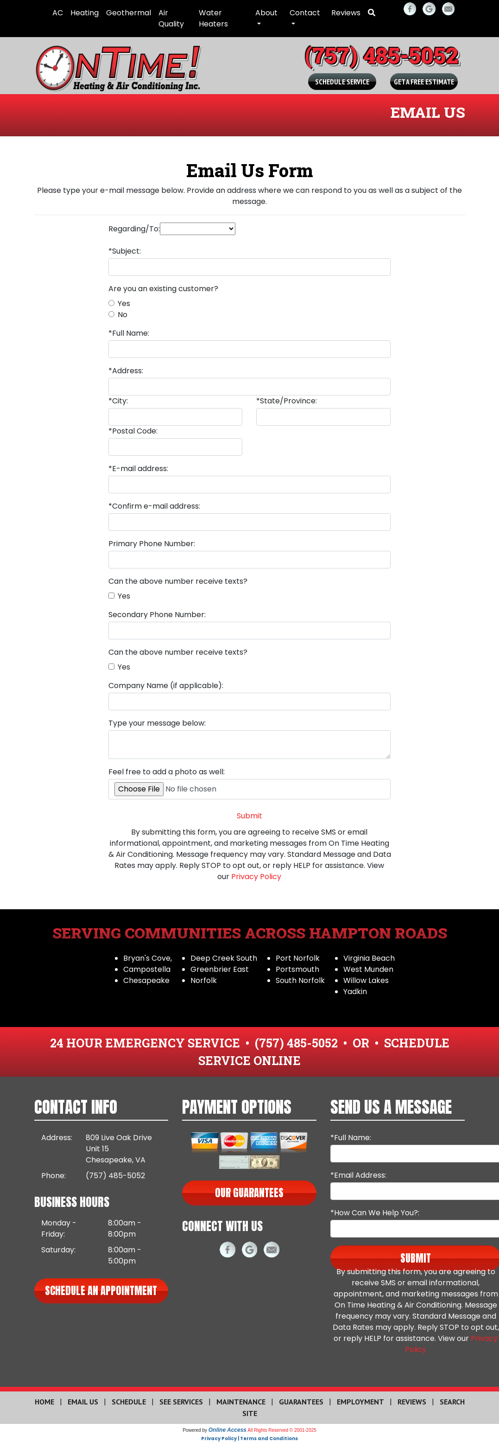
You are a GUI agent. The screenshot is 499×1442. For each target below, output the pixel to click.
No (122, 314)
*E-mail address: (138, 468)
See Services (181, 1401)
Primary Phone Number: (151, 543)
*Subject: (124, 251)
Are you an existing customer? (163, 288)
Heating (84, 12)
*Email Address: (358, 1175)
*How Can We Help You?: (374, 1212)
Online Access (227, 1430)
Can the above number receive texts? (177, 581)
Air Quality (171, 18)
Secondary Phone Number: (157, 614)
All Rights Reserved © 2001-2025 (281, 1430)
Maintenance (240, 1401)
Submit (249, 815)
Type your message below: (157, 723)
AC (57, 12)
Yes (124, 303)
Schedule (129, 1401)
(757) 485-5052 (381, 55)
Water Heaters (213, 18)
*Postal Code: (133, 431)
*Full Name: (128, 333)
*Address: (125, 370)
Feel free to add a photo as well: (166, 771)
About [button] (266, 12)
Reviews (345, 12)
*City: (118, 401)
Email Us (83, 1401)
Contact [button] (305, 12)
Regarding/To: (134, 228)
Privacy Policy (256, 876)
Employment (360, 1401)
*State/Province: (286, 401)
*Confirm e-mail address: (154, 506)
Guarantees (301, 1401)
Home (44, 1401)
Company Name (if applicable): (165, 685)
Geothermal (128, 12)
